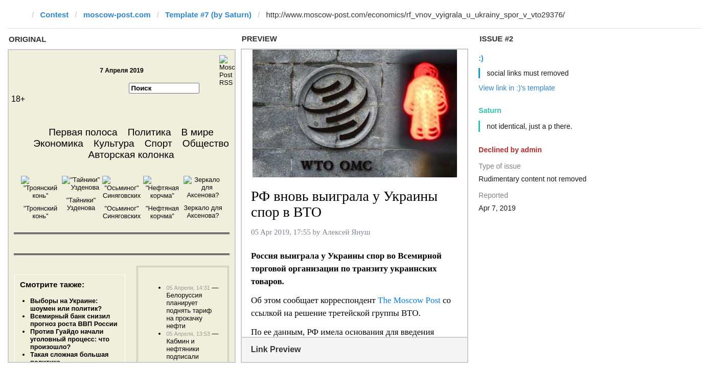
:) (480, 58)
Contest (54, 14)
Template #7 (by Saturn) (208, 14)
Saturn (489, 110)
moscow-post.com (117, 14)
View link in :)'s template (516, 88)
